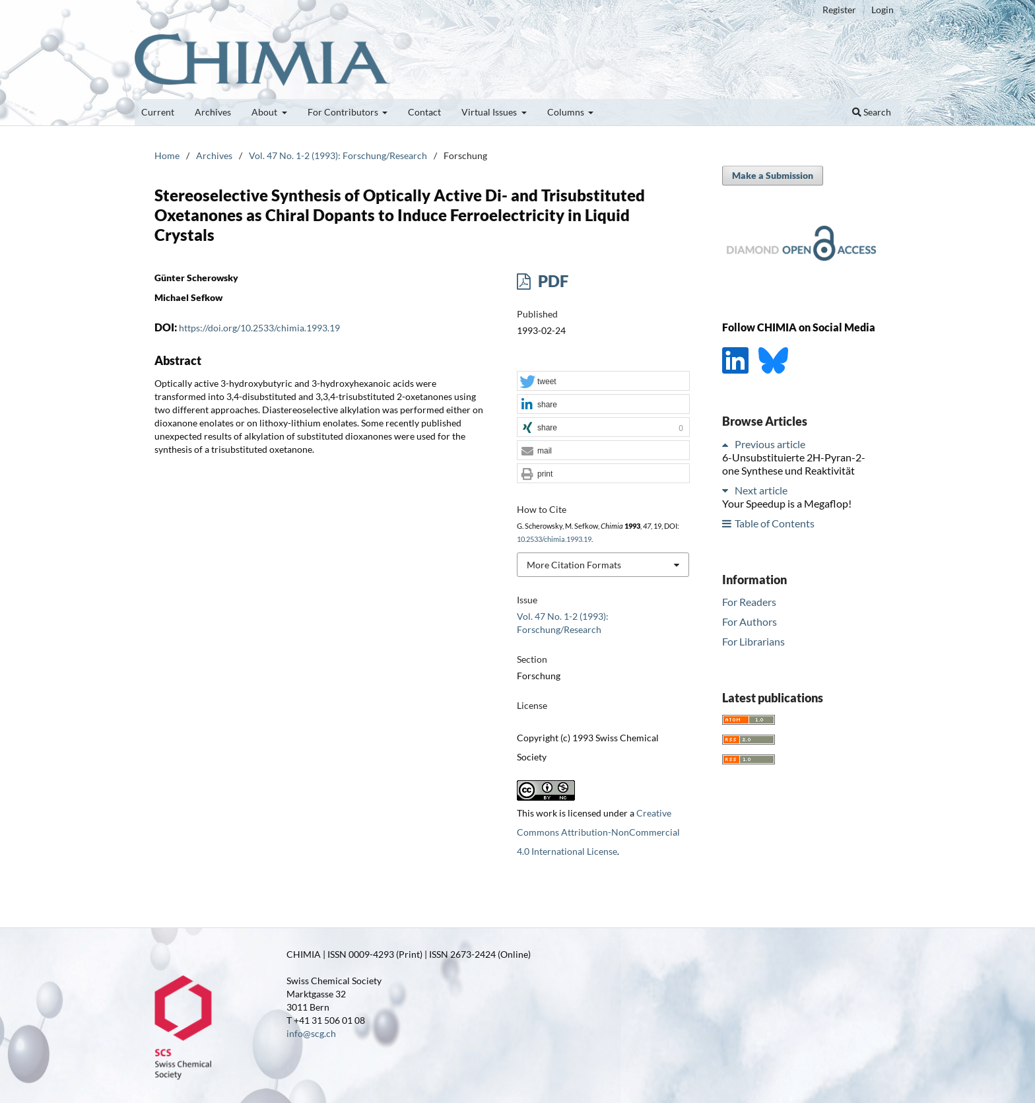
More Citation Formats (574, 564)
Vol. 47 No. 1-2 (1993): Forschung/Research (338, 155)
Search (871, 111)
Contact (424, 111)
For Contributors (344, 111)
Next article (761, 490)
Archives (213, 111)
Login (882, 9)
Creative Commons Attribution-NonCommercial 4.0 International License (598, 832)
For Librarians (753, 641)
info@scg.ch (311, 1033)
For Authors (749, 621)
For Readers (749, 601)
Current (157, 111)
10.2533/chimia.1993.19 (554, 539)
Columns (566, 111)
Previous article (770, 444)
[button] (603, 381)
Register (839, 9)
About (265, 111)
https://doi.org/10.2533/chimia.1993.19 (259, 327)
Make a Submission (772, 175)
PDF (551, 280)
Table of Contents (775, 523)
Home (167, 155)
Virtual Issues (490, 111)
